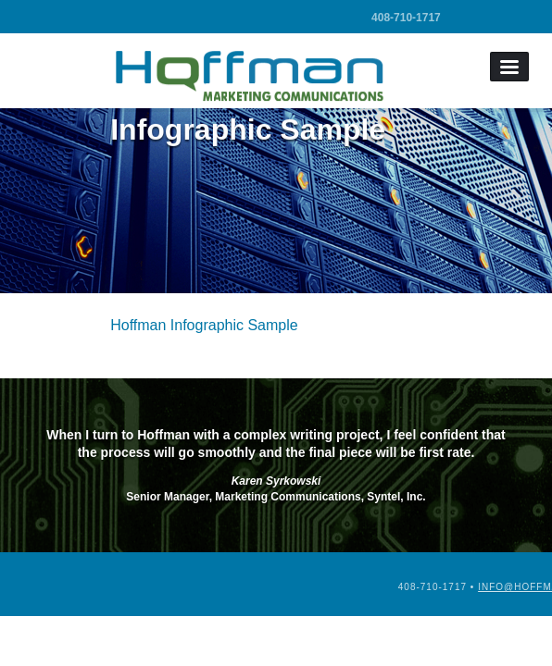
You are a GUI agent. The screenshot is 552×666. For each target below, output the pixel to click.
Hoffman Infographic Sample (203, 325)
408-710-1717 (406, 17)
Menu (509, 66)
